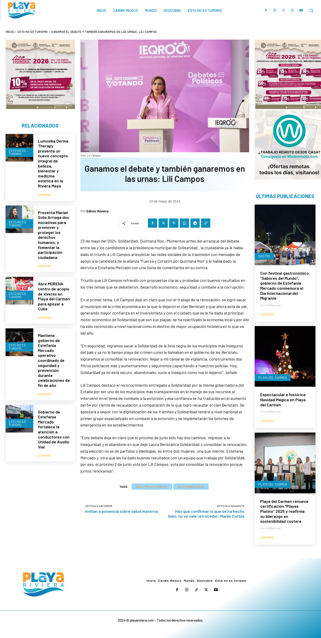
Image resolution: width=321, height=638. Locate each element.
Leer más (45, 194)
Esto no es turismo (33, 32)
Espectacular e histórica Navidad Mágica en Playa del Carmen (283, 399)
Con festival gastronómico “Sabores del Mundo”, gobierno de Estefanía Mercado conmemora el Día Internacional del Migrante (284, 286)
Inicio (10, 32)
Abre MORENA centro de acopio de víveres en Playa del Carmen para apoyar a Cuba (54, 296)
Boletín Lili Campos (151, 487)
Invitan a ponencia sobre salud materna (121, 511)
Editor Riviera (97, 211)
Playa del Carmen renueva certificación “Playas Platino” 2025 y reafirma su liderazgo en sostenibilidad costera (284, 511)
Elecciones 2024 (191, 487)
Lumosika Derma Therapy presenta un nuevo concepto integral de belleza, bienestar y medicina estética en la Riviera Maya (53, 163)
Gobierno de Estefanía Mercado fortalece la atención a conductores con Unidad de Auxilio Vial (54, 429)
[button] (311, 10)
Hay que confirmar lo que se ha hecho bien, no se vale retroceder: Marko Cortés (206, 514)
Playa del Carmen (272, 378)
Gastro (264, 256)
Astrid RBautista (270, 305)
